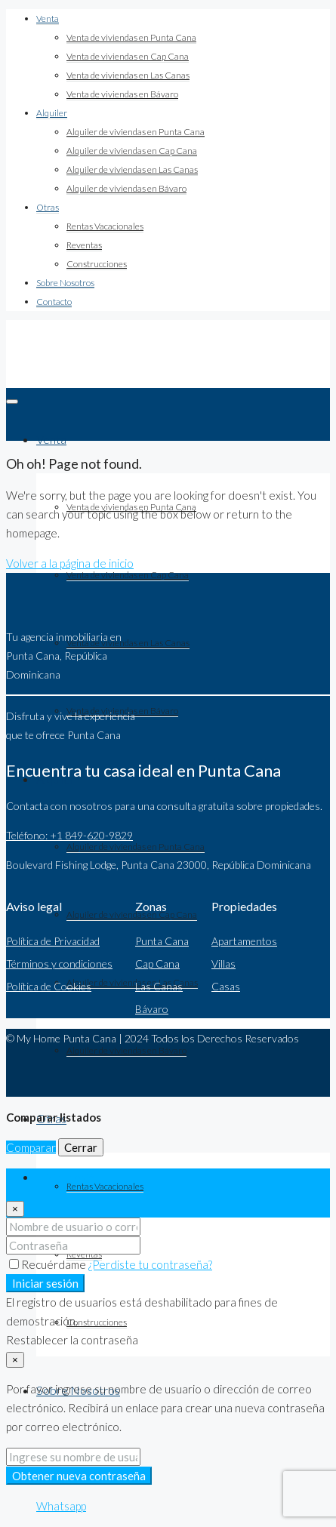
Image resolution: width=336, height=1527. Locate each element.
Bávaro (151, 1008)
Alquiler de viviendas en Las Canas (132, 169)
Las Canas (159, 986)
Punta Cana (162, 940)
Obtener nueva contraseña (79, 1475)
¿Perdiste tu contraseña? (150, 1264)
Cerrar (80, 1147)
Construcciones (96, 263)
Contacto (54, 301)
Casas (225, 986)
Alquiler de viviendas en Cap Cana (131, 150)
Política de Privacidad (53, 940)
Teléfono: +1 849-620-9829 (69, 835)
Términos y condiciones (59, 963)
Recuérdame (48, 1264)
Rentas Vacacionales (104, 226)
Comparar (31, 1147)
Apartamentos (244, 940)
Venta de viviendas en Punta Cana (131, 37)
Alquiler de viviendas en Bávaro (126, 188)
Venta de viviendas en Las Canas (128, 75)
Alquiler (51, 113)
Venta (47, 18)
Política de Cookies (48, 986)
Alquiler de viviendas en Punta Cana (135, 131)
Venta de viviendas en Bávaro (122, 94)
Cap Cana (157, 963)
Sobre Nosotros (65, 282)
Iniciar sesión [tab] (68, 1177)
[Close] (15, 1209)
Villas (223, 963)
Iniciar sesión (45, 1283)
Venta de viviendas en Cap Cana (127, 56)
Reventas (84, 245)
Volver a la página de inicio (70, 563)
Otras (47, 207)
